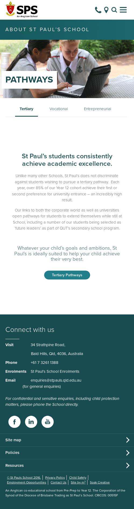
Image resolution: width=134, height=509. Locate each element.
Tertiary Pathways (67, 275)
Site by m (78, 482)
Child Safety (77, 477)
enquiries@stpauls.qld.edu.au (56, 380)
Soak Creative (100, 482)
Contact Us (58, 482)
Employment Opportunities (26, 482)
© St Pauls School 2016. (24, 477)
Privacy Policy (55, 477)
